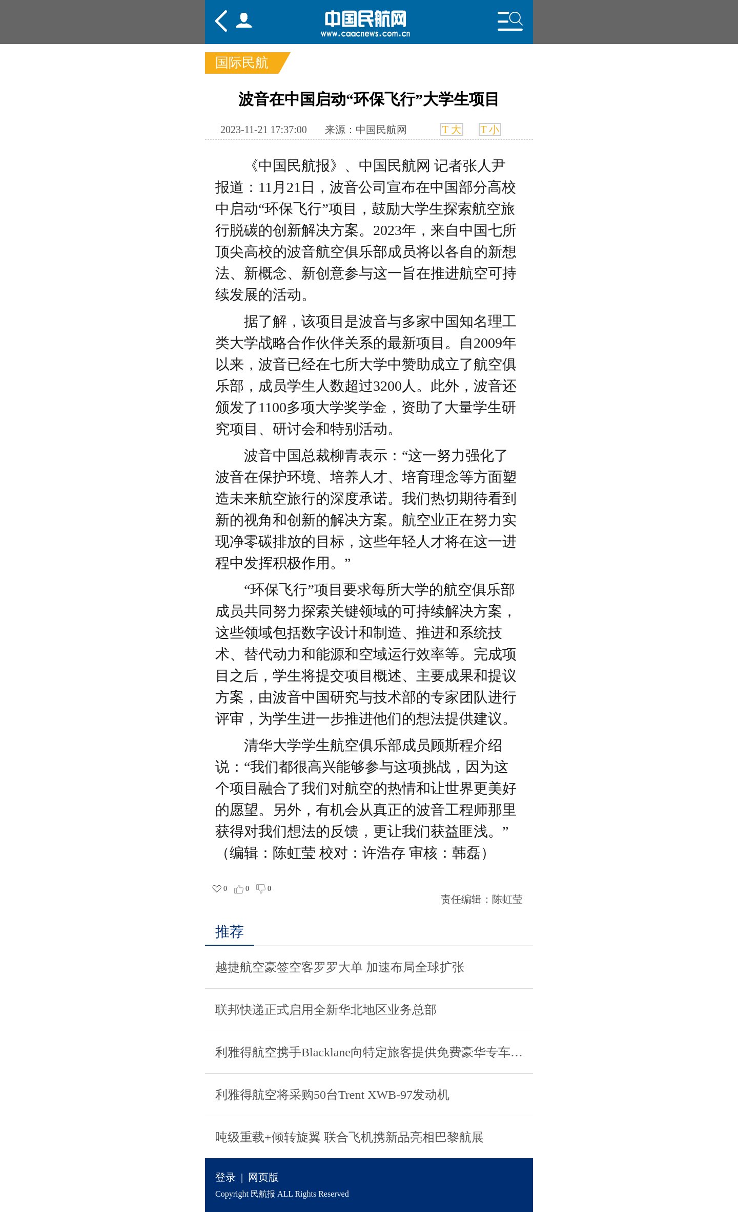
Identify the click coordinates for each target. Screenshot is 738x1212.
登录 (225, 1177)
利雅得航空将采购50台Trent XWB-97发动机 (332, 1094)
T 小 (490, 129)
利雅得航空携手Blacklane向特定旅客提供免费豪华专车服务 (374, 1052)
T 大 (451, 129)
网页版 (263, 1177)
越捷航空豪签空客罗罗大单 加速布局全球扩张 (339, 967)
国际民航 (242, 62)
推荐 (229, 932)
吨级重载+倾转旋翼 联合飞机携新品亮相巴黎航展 (349, 1137)
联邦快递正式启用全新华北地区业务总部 (326, 1009)
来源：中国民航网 (365, 129)
